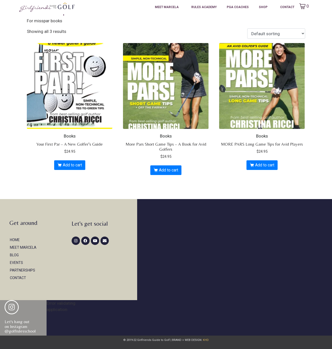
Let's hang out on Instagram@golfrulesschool (20, 326)
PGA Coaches (238, 7)
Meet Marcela (167, 7)
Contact (287, 7)
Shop (263, 7)
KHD (205, 340)
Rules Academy (204, 7)
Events (16, 263)
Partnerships (22, 270)
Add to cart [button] (72, 165)
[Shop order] (276, 33)
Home (15, 240)
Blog (14, 255)
